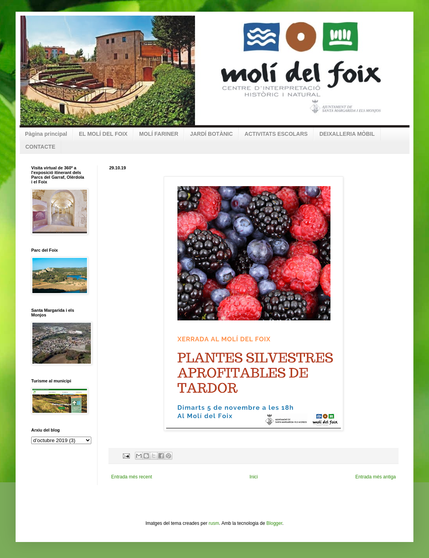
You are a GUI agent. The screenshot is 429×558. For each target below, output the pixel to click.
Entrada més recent (131, 477)
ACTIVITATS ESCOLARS (276, 134)
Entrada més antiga (375, 477)
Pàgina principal (46, 134)
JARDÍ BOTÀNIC (211, 134)
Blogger (274, 523)
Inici (254, 477)
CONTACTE (40, 147)
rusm (214, 523)
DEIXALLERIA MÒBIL (347, 134)
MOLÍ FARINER (158, 134)
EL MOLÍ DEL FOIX (103, 134)
